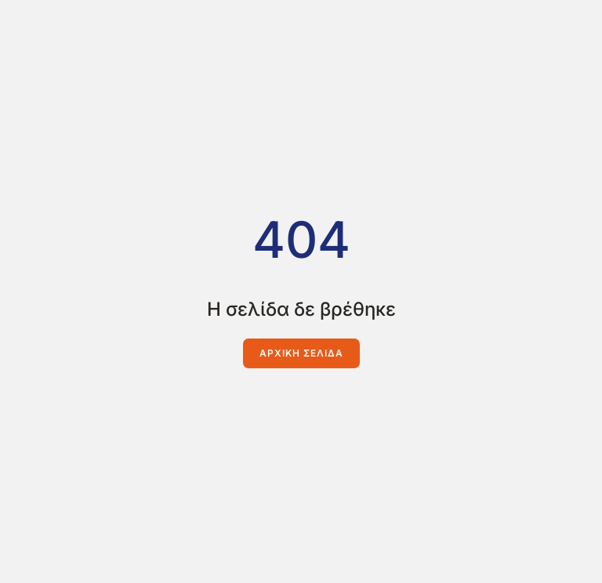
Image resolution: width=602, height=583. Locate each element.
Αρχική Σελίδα (301, 353)
